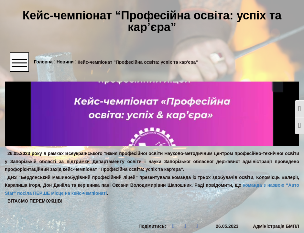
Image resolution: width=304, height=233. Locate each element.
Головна (44, 62)
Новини (66, 62)
